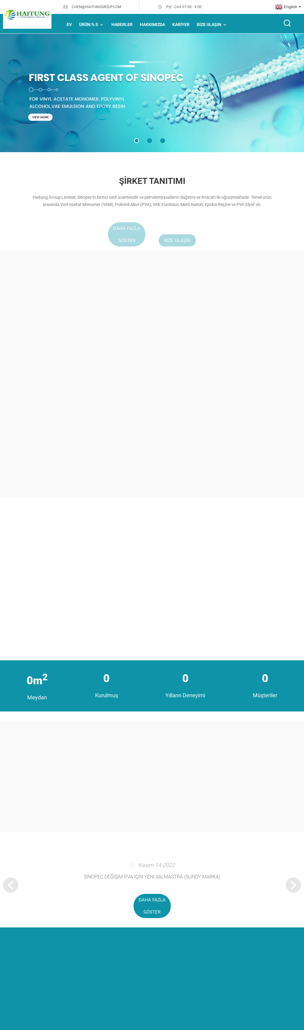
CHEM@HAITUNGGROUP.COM (96, 7)
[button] (136, 140)
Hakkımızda (152, 24)
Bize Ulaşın (212, 25)
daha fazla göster (152, 906)
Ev (69, 24)
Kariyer (181, 24)
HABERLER (122, 24)
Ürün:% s (91, 25)
